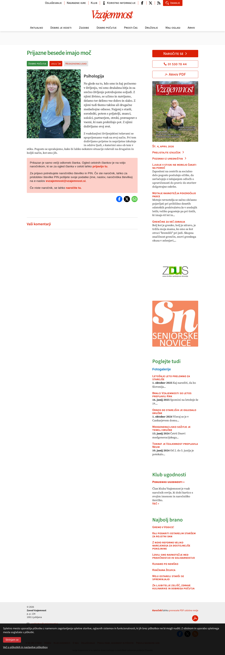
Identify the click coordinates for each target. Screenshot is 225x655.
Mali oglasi (172, 28)
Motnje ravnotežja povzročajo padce (174, 195)
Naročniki (157, 610)
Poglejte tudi (166, 361)
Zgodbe (84, 28)
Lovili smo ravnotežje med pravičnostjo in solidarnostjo (173, 556)
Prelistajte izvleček (168, 152)
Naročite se (175, 53)
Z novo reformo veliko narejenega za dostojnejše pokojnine (171, 545)
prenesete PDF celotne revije (183, 610)
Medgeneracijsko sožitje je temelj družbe (171, 428)
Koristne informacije (119, 3)
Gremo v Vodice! (163, 527)
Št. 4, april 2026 (163, 146)
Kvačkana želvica (163, 570)
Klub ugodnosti (169, 474)
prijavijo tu (100, 166)
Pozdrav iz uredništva (169, 158)
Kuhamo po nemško (165, 563)
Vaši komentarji (39, 224)
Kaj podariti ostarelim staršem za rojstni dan (174, 535)
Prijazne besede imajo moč (59, 53)
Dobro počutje (107, 28)
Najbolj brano (167, 520)
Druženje (151, 28)
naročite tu (73, 187)
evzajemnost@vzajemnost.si (66, 181)
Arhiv (191, 28)
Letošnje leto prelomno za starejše (171, 378)
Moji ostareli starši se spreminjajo (168, 578)
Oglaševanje (53, 3)
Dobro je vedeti (60, 28)
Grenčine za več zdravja (168, 221)
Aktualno (36, 28)
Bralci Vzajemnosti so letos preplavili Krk (171, 395)
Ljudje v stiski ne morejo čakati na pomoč (174, 166)
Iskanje (172, 3)
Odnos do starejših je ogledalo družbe (174, 411)
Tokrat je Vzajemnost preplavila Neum (175, 445)
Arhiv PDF (175, 74)
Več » (155, 503)
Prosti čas (130, 28)
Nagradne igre (76, 3)
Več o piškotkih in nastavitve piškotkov (25, 647)
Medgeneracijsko (76, 64)
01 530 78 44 (175, 64)
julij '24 (56, 64)
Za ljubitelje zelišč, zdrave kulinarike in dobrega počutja (173, 587)
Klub (94, 3)
